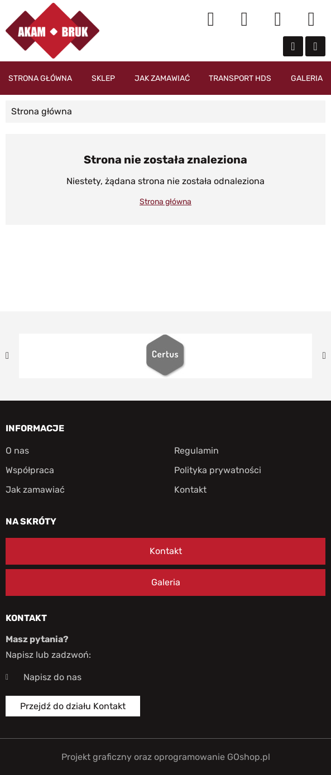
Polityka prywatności (217, 470)
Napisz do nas (52, 677)
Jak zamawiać (162, 78)
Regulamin (196, 450)
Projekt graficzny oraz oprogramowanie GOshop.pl (165, 757)
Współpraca (30, 470)
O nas (17, 450)
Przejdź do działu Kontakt (73, 706)
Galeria (307, 78)
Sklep (103, 78)
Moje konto (244, 19)
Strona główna (40, 78)
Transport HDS (240, 78)
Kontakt (190, 489)
